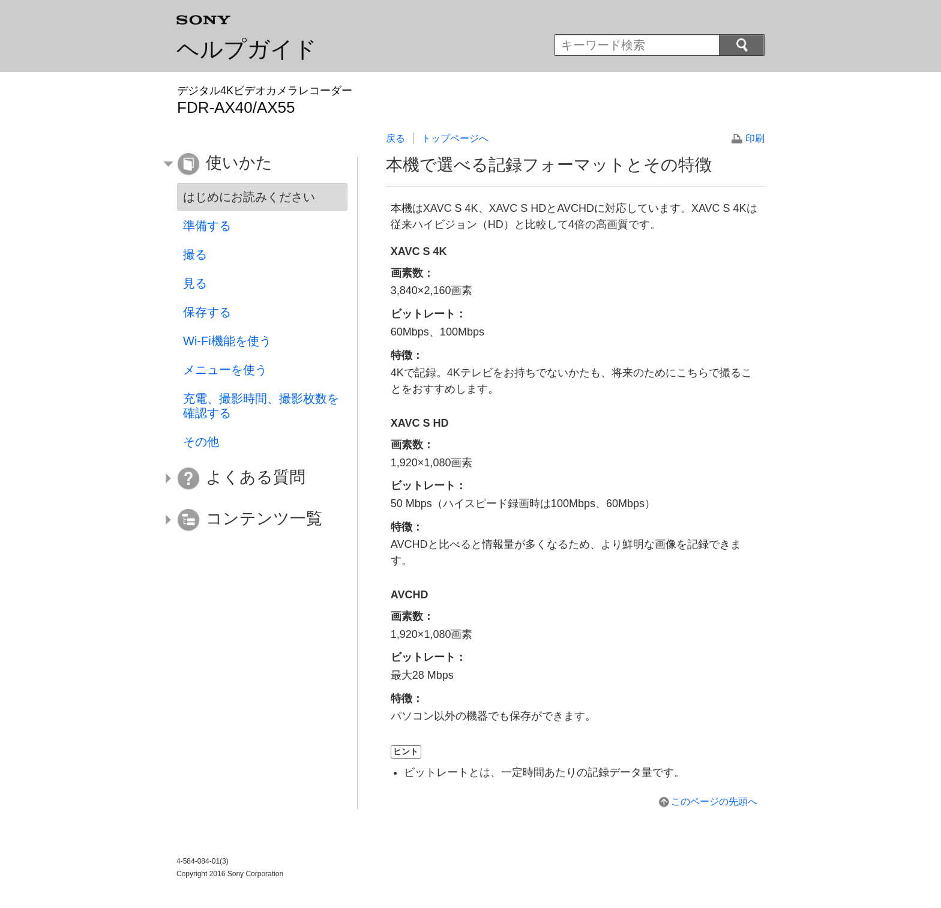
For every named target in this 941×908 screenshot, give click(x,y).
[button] (253, 164)
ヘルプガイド (246, 49)
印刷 (755, 138)
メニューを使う (225, 369)
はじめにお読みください (249, 196)
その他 (201, 441)
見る (195, 283)
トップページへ (455, 138)
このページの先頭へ (714, 801)
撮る (195, 254)
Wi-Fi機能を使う (227, 340)
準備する (207, 225)
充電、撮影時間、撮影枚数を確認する (261, 405)
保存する (207, 312)
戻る (395, 138)
